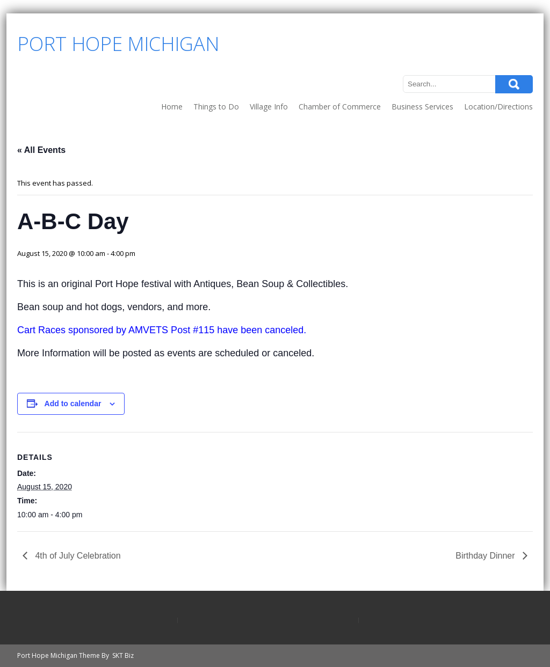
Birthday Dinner (486, 555)
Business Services (422, 106)
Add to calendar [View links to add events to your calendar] (73, 403)
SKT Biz (123, 655)
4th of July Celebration (77, 555)
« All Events (41, 150)
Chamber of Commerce (340, 106)
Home (172, 106)
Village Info (269, 106)
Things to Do (216, 106)
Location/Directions (498, 106)
